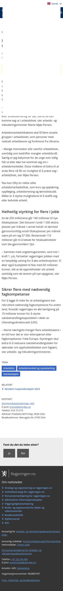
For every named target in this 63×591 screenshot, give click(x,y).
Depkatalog (23, 568)
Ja (9, 453)
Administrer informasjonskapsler (23, 499)
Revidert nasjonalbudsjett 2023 (22, 389)
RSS (7, 522)
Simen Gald (23, 544)
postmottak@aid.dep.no (23, 562)
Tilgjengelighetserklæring (19, 503)
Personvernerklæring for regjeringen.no (27, 495)
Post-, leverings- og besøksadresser (21, 580)
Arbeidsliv (9, 368)
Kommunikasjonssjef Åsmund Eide (42, 541)
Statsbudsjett (10, 374)
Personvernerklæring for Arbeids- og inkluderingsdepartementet (21, 552)
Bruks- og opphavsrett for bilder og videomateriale (24, 509)
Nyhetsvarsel (12, 518)
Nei (23, 453)
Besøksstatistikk (14, 515)
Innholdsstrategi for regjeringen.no (24, 491)
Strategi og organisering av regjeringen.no (28, 487)
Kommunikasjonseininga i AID (18, 403)
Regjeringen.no (22, 474)
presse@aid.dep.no (20, 406)
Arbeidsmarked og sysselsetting (37, 368)
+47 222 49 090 (19, 559)
